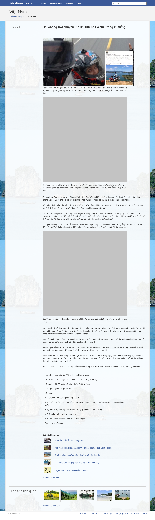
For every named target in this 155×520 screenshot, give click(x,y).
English (80, 3)
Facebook (69, 3)
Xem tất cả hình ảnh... (52, 506)
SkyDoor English (108, 514)
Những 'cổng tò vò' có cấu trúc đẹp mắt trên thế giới (77, 455)
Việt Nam (23, 16)
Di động (43, 3)
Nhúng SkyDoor (55, 3)
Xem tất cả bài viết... (51, 477)
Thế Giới (13, 16)
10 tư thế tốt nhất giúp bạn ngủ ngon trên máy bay (77, 463)
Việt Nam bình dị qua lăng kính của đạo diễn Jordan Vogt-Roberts (83, 448)
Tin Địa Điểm (94, 514)
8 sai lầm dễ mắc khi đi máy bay (69, 440)
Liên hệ (145, 514)
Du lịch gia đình (122, 514)
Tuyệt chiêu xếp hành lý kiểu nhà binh (71, 470)
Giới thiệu (83, 514)
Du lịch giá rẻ (135, 514)
